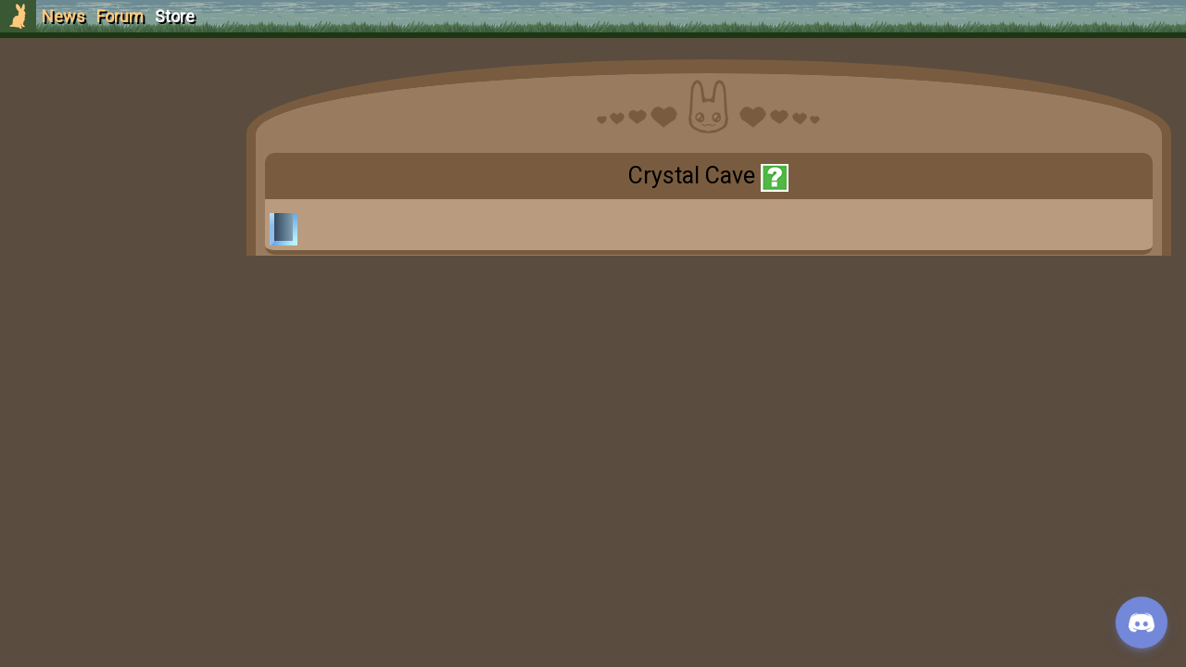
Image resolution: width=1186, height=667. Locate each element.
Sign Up (113, 119)
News (63, 16)
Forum (120, 16)
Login (112, 153)
